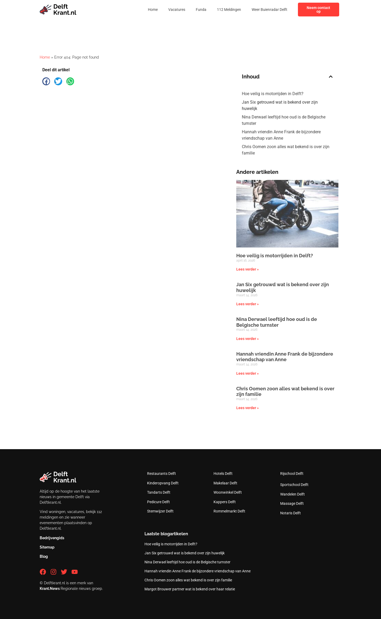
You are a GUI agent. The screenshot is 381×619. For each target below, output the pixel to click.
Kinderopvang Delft (163, 483)
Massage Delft (292, 503)
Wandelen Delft (292, 494)
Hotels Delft (223, 473)
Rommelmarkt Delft (229, 511)
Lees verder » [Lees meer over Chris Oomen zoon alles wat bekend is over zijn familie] (247, 408)
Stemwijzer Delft (160, 511)
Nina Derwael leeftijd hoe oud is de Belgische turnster (283, 120)
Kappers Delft (225, 502)
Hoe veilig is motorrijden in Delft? (272, 93)
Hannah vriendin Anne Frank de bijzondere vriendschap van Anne (281, 135)
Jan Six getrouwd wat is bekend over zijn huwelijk (280, 105)
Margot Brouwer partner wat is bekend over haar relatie (189, 589)
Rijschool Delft (291, 473)
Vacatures (176, 9)
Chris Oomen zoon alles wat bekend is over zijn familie (285, 150)
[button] (46, 81)
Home (153, 9)
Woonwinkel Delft (228, 492)
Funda (201, 9)
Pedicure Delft (158, 502)
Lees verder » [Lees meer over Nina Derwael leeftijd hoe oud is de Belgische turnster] (247, 339)
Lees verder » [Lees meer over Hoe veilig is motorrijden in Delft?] (247, 269)
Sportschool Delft (294, 485)
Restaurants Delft (161, 473)
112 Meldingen (229, 9)
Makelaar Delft (225, 483)
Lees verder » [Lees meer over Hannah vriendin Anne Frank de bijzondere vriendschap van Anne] (247, 373)
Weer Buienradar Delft (269, 9)
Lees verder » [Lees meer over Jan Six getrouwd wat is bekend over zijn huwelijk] (247, 304)
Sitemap (47, 547)
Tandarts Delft (158, 492)
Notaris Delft (290, 513)
